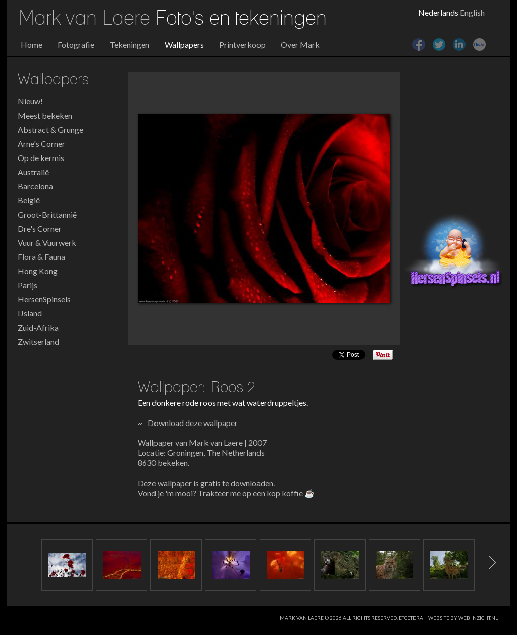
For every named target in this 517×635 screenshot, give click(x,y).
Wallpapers (184, 44)
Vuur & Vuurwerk (47, 242)
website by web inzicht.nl (463, 618)
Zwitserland (38, 341)
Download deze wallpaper (193, 423)
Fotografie (76, 44)
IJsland (30, 313)
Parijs (27, 285)
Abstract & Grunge (50, 129)
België (29, 200)
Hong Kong (38, 271)
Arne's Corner (41, 143)
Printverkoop (242, 44)
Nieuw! (30, 101)
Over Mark (300, 44)
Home (31, 44)
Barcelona (35, 186)
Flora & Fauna (41, 256)
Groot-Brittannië (47, 214)
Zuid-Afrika (38, 327)
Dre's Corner (40, 228)
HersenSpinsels (44, 299)
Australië (33, 172)
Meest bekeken (45, 115)
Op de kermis (41, 158)
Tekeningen (129, 44)
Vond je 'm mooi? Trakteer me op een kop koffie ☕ (226, 493)
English (472, 12)
